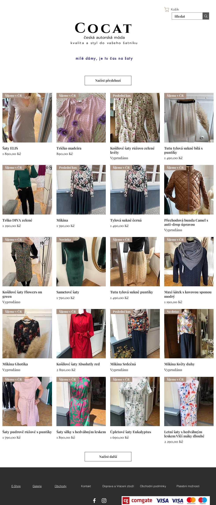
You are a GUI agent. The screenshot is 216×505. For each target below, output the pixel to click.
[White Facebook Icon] (94, 501)
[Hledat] (184, 16)
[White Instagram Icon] (104, 501)
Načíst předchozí (108, 80)
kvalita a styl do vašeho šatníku (104, 43)
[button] (174, 9)
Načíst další (108, 456)
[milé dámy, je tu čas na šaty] (104, 58)
